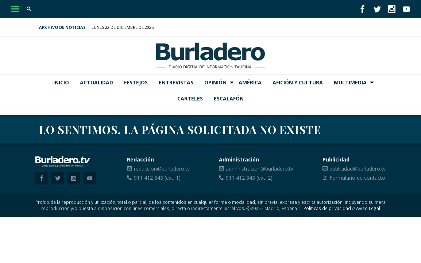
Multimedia (350, 82)
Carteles (190, 98)
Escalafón (229, 98)
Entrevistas (176, 82)
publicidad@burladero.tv (357, 168)
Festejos (136, 82)
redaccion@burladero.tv (162, 168)
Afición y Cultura (298, 82)
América (250, 82)
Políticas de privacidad (327, 208)
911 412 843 (148, 177)
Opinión (215, 82)
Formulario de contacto (357, 177)
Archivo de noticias (62, 27)
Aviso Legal (368, 208)
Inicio (61, 82)
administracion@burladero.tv (259, 168)
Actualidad (96, 82)
